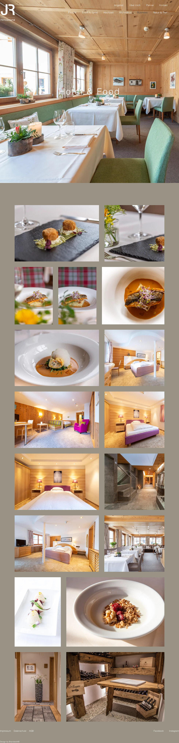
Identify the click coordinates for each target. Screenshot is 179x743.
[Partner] (150, 5)
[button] (160, 12)
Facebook (159, 730)
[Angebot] (119, 5)
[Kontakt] (163, 5)
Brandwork (13, 741)
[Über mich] (135, 5)
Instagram (174, 730)
